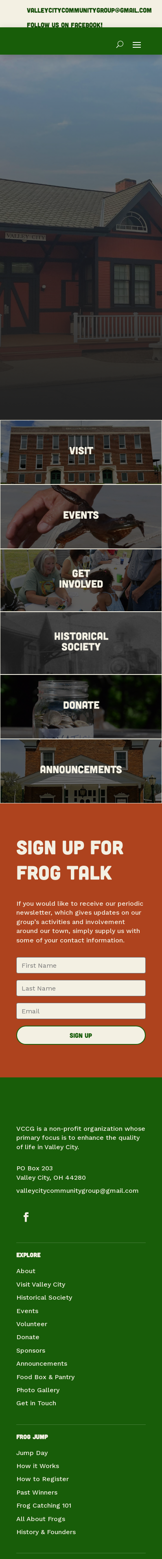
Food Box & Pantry (45, 1377)
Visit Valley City (40, 1284)
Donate (27, 1337)
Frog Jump (32, 1436)
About (25, 1271)
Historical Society (44, 1297)
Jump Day (32, 1453)
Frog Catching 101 (43, 1505)
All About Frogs (40, 1519)
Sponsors (30, 1350)
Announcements (41, 1363)
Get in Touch (36, 1403)
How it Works (37, 1466)
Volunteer (31, 1324)
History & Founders (46, 1532)
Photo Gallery (37, 1390)
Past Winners (36, 1492)
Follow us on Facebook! (65, 25)
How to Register (42, 1479)
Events (27, 1311)
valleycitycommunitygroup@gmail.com (89, 10)
